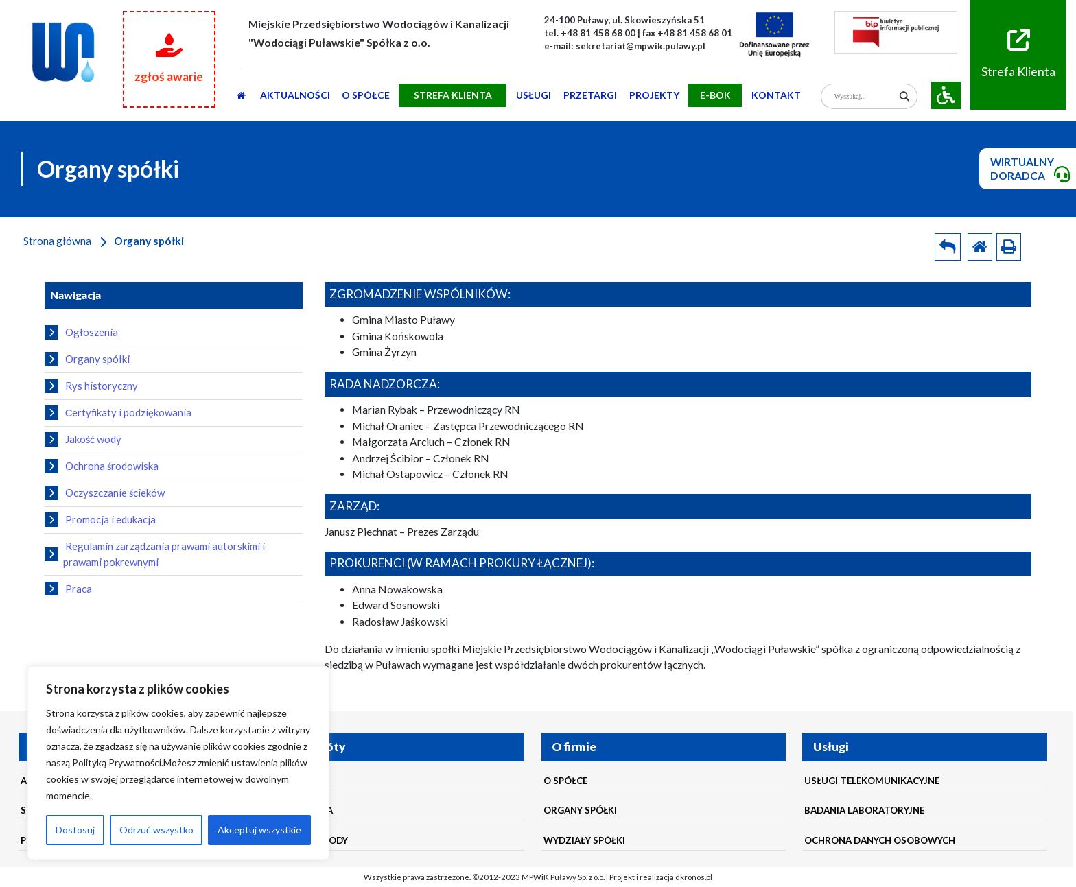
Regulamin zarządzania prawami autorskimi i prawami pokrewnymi (155, 553)
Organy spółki (87, 359)
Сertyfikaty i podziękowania (118, 412)
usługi (533, 95)
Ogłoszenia (81, 332)
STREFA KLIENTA (453, 95)
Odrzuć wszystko (156, 830)
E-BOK (715, 95)
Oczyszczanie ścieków (105, 492)
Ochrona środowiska (102, 466)
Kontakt (776, 95)
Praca (68, 588)
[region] (178, 763)
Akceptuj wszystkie (259, 830)
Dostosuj (75, 830)
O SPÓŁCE (366, 95)
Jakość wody (83, 439)
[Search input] (864, 96)
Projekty (654, 95)
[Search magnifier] (905, 96)
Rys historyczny (91, 385)
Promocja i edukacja (100, 519)
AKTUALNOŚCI (295, 95)
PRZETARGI (590, 95)
